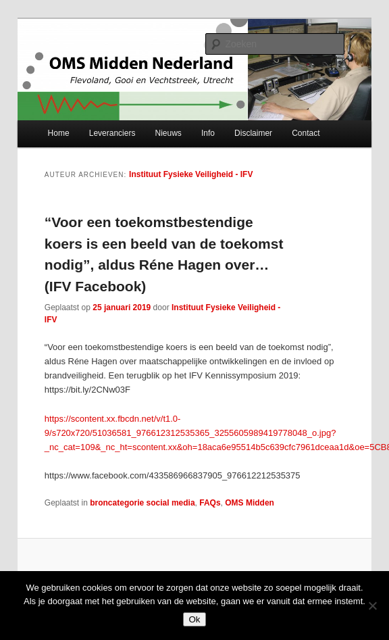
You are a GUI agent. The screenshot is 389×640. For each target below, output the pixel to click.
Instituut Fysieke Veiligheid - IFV (191, 174)
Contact (305, 133)
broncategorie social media (142, 503)
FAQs (209, 503)
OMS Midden (249, 503)
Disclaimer (253, 133)
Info (208, 133)
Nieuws (168, 133)
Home (59, 133)
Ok (194, 619)
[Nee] (372, 605)
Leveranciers (112, 133)
